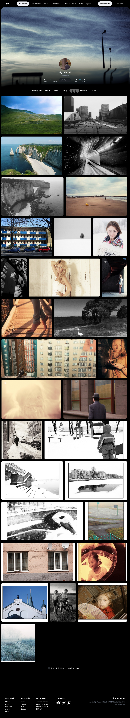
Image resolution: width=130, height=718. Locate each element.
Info (46, 3)
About (94, 91)
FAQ (22, 706)
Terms (23, 702)
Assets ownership (42, 702)
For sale (48, 91)
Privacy (23, 704)
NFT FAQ (39, 709)
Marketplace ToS (42, 706)
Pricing (81, 3)
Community (56, 3)
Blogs (74, 3)
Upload (23, 3)
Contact (23, 709)
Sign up (88, 3)
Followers (84, 91)
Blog (65, 91)
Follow (65, 80)
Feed (7, 704)
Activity (67, 3)
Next (63, 668)
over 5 (71, 668)
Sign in (120, 3)
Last (77, 668)
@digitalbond (65, 75)
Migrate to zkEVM (42, 704)
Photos (33, 91)
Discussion (8, 706)
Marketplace (36, 3)
